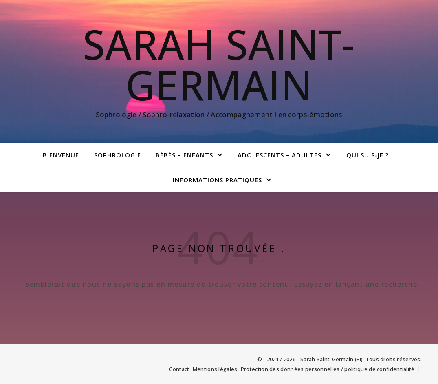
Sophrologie (117, 155)
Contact (179, 369)
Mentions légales (215, 369)
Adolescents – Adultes (279, 155)
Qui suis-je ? (367, 155)
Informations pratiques (217, 180)
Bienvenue (61, 155)
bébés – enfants (184, 155)
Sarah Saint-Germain (219, 64)
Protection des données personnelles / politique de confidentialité (328, 369)
